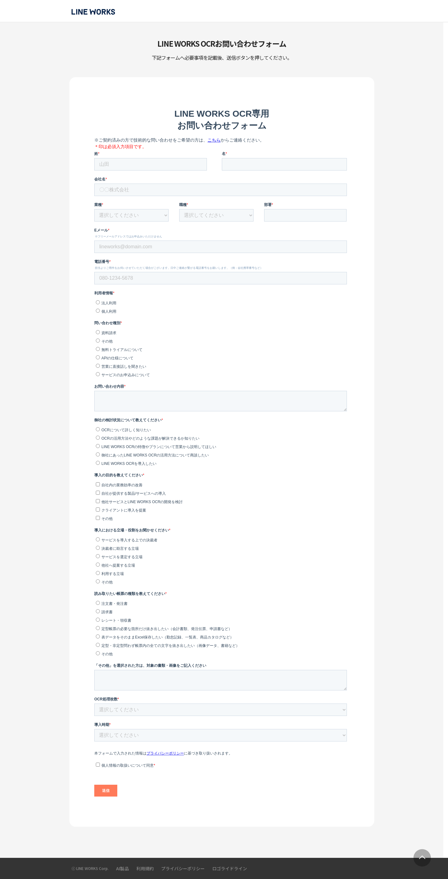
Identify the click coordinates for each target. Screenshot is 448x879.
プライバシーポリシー (183, 868)
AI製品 (122, 868)
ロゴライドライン (229, 868)
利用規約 (145, 868)
